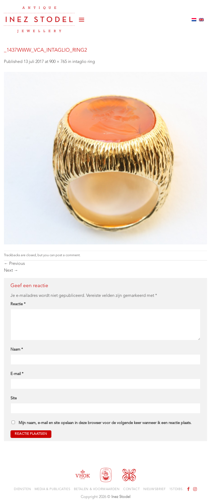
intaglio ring (83, 62)
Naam (16, 350)
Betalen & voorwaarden (97, 489)
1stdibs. (176, 489)
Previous (14, 264)
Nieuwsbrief (154, 489)
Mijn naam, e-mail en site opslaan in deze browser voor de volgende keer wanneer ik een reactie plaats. (105, 423)
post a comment (68, 255)
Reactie (17, 304)
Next (11, 271)
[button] (81, 19)
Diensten (22, 489)
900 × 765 (58, 62)
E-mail (16, 374)
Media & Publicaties (53, 489)
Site (13, 398)
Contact (131, 489)
